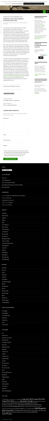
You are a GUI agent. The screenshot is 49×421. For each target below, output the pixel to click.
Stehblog (3, 250)
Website (5, 145)
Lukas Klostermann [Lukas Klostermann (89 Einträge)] (5, 408)
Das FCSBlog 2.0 (5, 224)
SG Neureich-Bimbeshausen (7, 243)
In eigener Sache (5, 356)
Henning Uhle (4, 200)
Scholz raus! (4, 178)
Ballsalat (3, 220)
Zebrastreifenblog (5, 259)
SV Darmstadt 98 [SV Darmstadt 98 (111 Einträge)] (6, 412)
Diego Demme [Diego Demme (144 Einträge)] (29, 404)
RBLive (3, 295)
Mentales (11, 202)
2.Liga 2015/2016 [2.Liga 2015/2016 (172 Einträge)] (39, 399)
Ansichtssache (5, 335)
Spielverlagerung (5, 245)
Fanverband (4, 274)
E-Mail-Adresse (7, 140)
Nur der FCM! (4, 236)
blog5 (3, 222)
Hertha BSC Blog (5, 229)
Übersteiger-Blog (5, 257)
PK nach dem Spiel (5, 367)
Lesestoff (3, 360)
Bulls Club (4, 270)
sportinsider (4, 247)
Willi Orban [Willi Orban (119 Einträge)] (35, 412)
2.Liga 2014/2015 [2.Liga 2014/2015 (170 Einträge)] (27, 399)
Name (5, 134)
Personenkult (4, 365)
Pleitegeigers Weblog (6, 238)
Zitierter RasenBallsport (6, 390)
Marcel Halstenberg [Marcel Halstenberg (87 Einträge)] (12, 408)
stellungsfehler (5, 252)
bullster (3, 272)
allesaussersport (5, 215)
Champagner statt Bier (6, 342)
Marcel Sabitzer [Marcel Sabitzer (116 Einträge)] (20, 408)
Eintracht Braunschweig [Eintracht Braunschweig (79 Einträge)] (5, 406)
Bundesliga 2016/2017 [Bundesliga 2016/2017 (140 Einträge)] (17, 403)
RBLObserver (4, 297)
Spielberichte (4, 374)
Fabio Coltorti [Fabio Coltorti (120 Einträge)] (20, 406)
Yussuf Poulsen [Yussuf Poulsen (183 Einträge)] (7, 414)
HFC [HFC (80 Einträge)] (37, 406)
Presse (3, 370)
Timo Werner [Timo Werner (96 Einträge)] (13, 412)
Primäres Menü (47, 11)
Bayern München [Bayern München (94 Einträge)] (36, 401)
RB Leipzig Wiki (5, 286)
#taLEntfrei (4, 267)
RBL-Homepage (5, 293)
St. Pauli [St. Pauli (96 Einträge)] (38, 410)
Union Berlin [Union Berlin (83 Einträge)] (23, 412)
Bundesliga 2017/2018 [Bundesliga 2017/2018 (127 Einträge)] (31, 403)
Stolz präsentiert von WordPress (7, 419)
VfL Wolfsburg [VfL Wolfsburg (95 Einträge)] (29, 412)
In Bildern (4, 353)
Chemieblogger (5, 313)
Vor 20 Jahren (4, 386)
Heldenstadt (4, 317)
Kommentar (6, 118)
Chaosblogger (4, 310)
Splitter (3, 379)
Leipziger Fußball (5, 358)
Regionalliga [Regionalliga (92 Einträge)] (18, 410)
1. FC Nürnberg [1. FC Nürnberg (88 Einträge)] (18, 399)
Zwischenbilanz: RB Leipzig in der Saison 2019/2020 (12, 184)
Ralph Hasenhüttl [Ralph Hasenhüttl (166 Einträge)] (7, 410)
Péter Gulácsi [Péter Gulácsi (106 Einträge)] (32, 408)
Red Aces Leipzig (5, 300)
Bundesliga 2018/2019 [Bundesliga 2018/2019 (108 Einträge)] (7, 404)
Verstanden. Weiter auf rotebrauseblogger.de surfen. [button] (33, 3)
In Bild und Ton (5, 351)
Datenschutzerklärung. (17, 3)
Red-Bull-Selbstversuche (7, 372)
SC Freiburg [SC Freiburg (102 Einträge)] (34, 410)
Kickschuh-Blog (5, 234)
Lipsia (3, 322)
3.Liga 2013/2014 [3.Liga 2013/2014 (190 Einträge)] (8, 401)
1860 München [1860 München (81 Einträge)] (17, 401)
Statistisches (4, 381)
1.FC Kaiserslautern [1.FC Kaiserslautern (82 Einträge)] (12, 399)
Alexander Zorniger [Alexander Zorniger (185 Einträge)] (26, 401)
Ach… (3, 333)
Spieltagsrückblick (5, 377)
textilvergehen (5, 254)
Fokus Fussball (5, 227)
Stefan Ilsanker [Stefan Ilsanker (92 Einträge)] (43, 410)
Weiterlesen (37, 93)
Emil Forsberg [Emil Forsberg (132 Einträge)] (13, 406)
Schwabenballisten (5, 302)
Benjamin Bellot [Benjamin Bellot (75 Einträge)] (42, 401)
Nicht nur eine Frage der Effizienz (8, 182)
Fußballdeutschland (8, 16)
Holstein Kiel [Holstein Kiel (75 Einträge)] (40, 406)
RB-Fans (3, 288)
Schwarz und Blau (5, 241)
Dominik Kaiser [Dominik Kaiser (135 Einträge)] (37, 404)
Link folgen (41, 24)
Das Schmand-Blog (6, 315)
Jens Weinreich (5, 231)
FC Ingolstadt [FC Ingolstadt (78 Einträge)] (26, 406)
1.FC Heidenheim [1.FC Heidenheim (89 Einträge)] (5, 399)
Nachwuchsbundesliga (9, 93)
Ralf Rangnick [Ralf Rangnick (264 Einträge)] (40, 408)
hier (22, 155)
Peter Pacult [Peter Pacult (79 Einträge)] (26, 408)
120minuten (4, 213)
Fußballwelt (4, 349)
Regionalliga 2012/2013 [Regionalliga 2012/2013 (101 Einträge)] (26, 410)
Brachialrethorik (5, 340)
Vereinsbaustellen (18, 16)
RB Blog (3, 284)
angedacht (4, 217)
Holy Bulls (4, 277)
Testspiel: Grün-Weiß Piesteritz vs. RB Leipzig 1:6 (15, 195)
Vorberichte (4, 388)
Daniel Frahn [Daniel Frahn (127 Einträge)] (21, 404)
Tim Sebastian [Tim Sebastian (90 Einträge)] (18, 412)
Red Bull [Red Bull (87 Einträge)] (14, 410)
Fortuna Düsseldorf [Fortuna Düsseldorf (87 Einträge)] (32, 406)
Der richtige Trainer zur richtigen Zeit (16, 99)
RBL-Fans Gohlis (5, 290)
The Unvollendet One (6, 180)
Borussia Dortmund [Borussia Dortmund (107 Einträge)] (6, 403)
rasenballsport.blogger (6, 281)
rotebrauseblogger (15, 22)
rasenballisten (4, 279)
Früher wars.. (4, 344)
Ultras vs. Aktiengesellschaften (16, 104)
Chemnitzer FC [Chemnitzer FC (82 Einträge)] (15, 404)
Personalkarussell (5, 363)
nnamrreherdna (5, 324)
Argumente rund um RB (6, 337)
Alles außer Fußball (5, 187)
